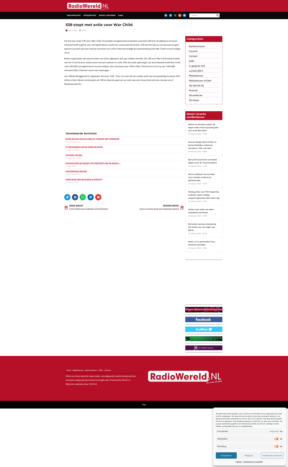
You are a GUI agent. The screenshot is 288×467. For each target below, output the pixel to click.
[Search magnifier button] (218, 15)
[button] (67, 197)
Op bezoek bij (196, 85)
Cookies (239, 462)
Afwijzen (248, 455)
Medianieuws (74, 15)
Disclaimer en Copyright (253, 462)
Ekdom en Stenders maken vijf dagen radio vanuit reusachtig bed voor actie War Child (203, 127)
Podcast (193, 90)
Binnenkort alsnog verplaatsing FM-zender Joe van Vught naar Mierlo (202, 227)
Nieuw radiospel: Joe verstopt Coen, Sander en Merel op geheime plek (201, 177)
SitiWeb (93, 384)
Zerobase (194, 100)
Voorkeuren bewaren (272, 455)
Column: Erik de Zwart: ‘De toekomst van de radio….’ (93, 163)
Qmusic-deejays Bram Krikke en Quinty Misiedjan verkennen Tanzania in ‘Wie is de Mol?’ (202, 145)
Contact (193, 56)
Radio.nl (126, 380)
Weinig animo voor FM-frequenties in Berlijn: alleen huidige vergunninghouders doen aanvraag (203, 195)
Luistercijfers (196, 71)
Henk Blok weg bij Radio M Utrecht (84, 179)
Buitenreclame (197, 46)
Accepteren (226, 455)
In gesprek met (197, 66)
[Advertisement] (96, 109)
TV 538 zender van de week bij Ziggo (84, 147)
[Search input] (203, 15)
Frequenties (89, 15)
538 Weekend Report (76, 171)
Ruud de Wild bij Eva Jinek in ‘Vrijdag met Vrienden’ (93, 139)
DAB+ (120, 15)
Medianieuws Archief (200, 80)
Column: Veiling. (74, 155)
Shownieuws (195, 95)
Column (193, 51)
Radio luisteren (107, 15)
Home (68, 370)
